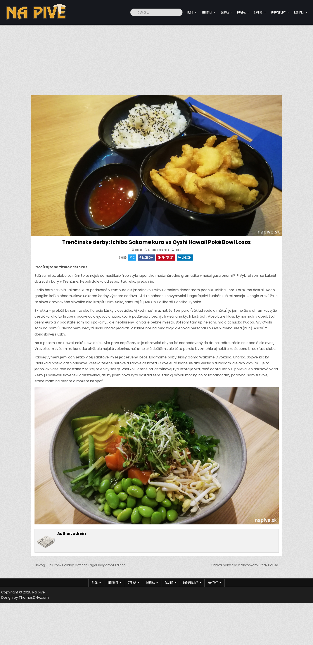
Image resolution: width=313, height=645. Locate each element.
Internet (207, 12)
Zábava (225, 12)
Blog (190, 12)
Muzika (241, 12)
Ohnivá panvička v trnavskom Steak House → (246, 565)
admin (138, 250)
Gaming (258, 12)
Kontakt (299, 12)
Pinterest (166, 257)
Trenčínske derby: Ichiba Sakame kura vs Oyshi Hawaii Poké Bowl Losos (156, 242)
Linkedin (184, 257)
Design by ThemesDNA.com (25, 597)
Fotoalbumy (278, 12)
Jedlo (178, 250)
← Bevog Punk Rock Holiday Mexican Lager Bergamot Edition (78, 565)
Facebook (146, 257)
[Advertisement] (157, 57)
